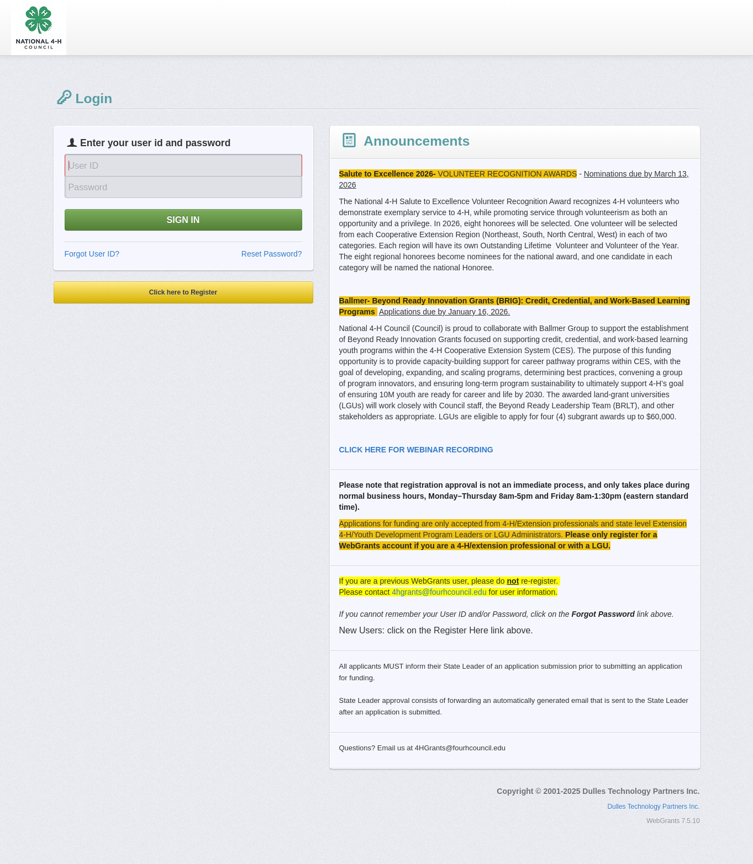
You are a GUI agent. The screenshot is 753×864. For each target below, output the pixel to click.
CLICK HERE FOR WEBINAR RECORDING (416, 449)
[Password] (183, 187)
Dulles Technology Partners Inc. (654, 806)
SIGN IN (183, 220)
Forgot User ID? (92, 253)
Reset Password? (271, 253)
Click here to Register (183, 292)
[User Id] (183, 165)
